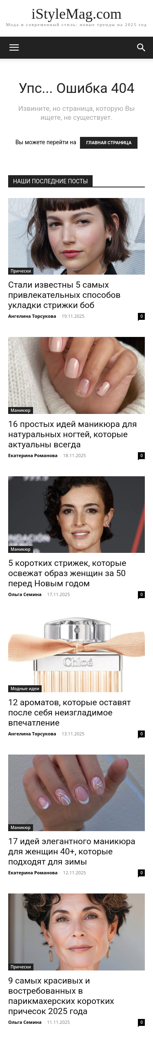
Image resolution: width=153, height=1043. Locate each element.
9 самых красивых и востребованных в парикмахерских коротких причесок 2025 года (61, 996)
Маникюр (21, 410)
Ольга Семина (25, 594)
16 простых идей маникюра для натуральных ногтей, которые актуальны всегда (72, 434)
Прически (21, 271)
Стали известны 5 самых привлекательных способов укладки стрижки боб (64, 295)
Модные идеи (25, 688)
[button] (141, 48)
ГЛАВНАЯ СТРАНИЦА (108, 142)
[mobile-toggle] (14, 48)
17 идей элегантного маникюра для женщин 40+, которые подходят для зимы (71, 851)
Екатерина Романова (33, 455)
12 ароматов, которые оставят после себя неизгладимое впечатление (69, 713)
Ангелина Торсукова (32, 316)
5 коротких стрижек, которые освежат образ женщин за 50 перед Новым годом (67, 573)
